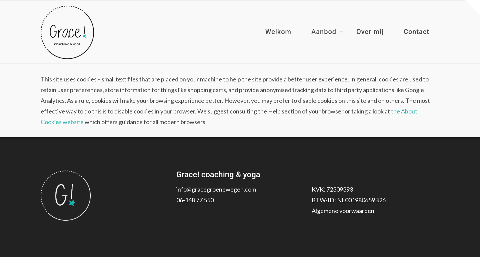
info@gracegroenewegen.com (216, 189)
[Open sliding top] (472, 7)
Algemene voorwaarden (343, 210)
